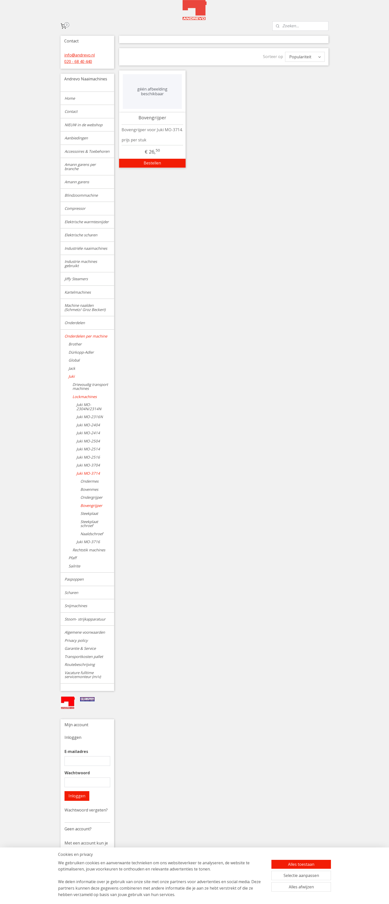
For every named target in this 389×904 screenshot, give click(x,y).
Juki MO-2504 (88, 440)
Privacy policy (76, 640)
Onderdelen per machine (86, 336)
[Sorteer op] (304, 57)
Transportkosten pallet (84, 656)
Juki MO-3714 (88, 473)
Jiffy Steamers (76, 278)
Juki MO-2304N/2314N (88, 406)
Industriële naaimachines (86, 248)
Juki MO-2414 (88, 432)
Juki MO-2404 (88, 424)
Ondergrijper (91, 497)
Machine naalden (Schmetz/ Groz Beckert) (85, 307)
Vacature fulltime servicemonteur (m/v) (83, 674)
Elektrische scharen (81, 234)
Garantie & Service (80, 648)
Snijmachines (76, 605)
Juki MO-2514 (88, 448)
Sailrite (74, 565)
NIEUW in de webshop (83, 124)
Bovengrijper (152, 118)
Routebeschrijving (80, 664)
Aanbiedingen (76, 137)
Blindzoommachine (81, 195)
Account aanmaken (86, 875)
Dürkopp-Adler (81, 352)
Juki (71, 376)
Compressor (75, 208)
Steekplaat (89, 513)
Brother (75, 344)
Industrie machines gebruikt (81, 263)
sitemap (217, 895)
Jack (71, 368)
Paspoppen (74, 579)
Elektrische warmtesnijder (87, 221)
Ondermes (89, 481)
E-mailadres (76, 751)
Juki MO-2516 (88, 457)
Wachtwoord (77, 773)
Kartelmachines (78, 292)
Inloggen (76, 796)
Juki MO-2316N (89, 416)
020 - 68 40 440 (78, 61)
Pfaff (72, 557)
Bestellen (152, 163)
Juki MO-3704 (88, 465)
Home (70, 98)
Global (74, 360)
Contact (71, 111)
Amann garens (77, 181)
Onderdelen (75, 322)
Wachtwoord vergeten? (86, 810)
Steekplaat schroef (89, 523)
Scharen (71, 592)
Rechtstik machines (88, 549)
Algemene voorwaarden (85, 632)
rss (227, 895)
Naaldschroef (91, 533)
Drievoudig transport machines (90, 386)
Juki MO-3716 (88, 541)
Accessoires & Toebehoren (87, 151)
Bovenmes (89, 489)
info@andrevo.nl (79, 55)
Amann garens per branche (80, 166)
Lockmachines (84, 396)
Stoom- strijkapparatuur (85, 619)
